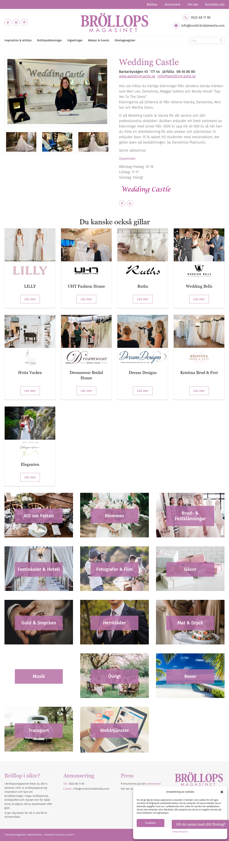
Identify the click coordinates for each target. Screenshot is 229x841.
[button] (222, 792)
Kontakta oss (215, 4)
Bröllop (152, 4)
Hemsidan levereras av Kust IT (60, 834)
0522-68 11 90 (200, 17)
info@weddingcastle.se (177, 76)
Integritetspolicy (180, 831)
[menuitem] (152, 4)
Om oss (192, 4)
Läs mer (30, 299)
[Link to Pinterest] (24, 22)
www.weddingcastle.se (137, 76)
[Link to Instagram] (16, 22)
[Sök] (207, 40)
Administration (35, 834)
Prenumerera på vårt (141, 783)
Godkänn (150, 822)
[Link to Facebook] (7, 22)
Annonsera (172, 4)
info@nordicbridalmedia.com (203, 25)
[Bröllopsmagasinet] (114, 22)
